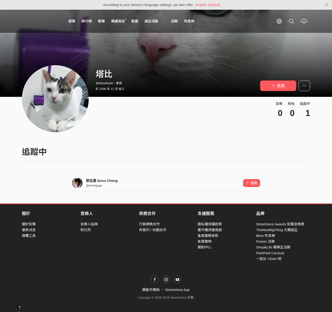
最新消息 (29, 230)
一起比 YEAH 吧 (268, 259)
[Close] (327, 5)
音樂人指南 (89, 224)
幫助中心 (204, 247)
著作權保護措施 (210, 230)
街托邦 (85, 230)
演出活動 (151, 21)
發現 (71, 21)
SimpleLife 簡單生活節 (273, 247)
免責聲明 (204, 241)
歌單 (101, 21)
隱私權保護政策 (210, 224)
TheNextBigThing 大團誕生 (277, 230)
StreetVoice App (177, 290)
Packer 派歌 (265, 241)
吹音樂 (189, 21)
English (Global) (208, 5)
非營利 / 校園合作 (152, 230)
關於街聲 (29, 224)
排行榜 (86, 21)
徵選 (134, 21)
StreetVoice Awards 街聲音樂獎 (280, 224)
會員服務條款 (208, 236)
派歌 (174, 21)
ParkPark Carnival (270, 253)
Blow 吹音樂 (265, 236)
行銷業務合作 (149, 224)
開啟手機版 (151, 290)
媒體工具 (29, 236)
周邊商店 (118, 21)
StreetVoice (41, 21)
